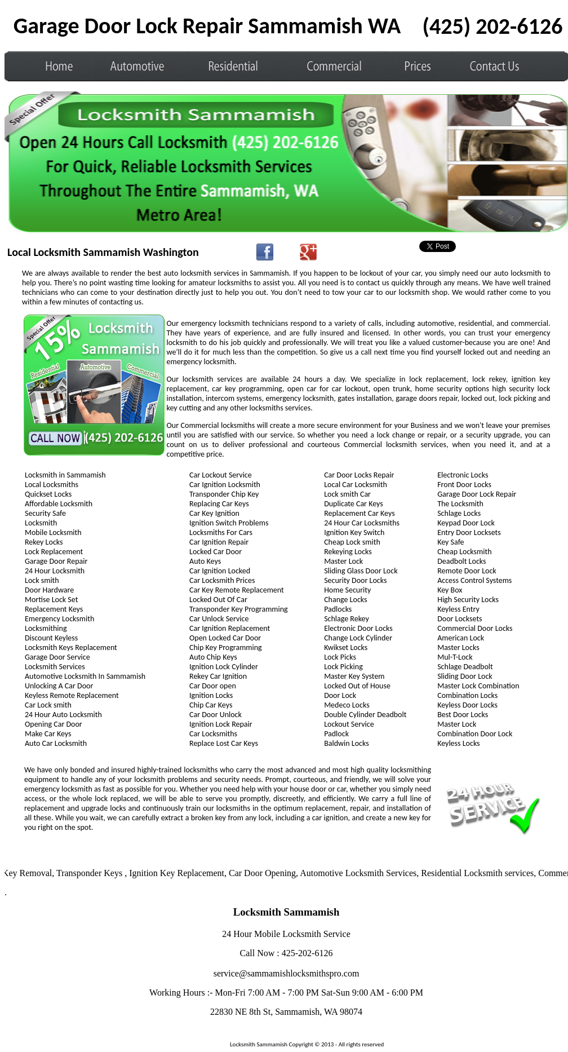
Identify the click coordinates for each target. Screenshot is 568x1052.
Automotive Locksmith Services (360, 873)
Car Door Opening (264, 873)
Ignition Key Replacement (179, 873)
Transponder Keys (93, 873)
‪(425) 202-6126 (493, 26)
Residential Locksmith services (479, 873)
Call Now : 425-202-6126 (286, 953)
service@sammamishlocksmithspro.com (287, 973)
